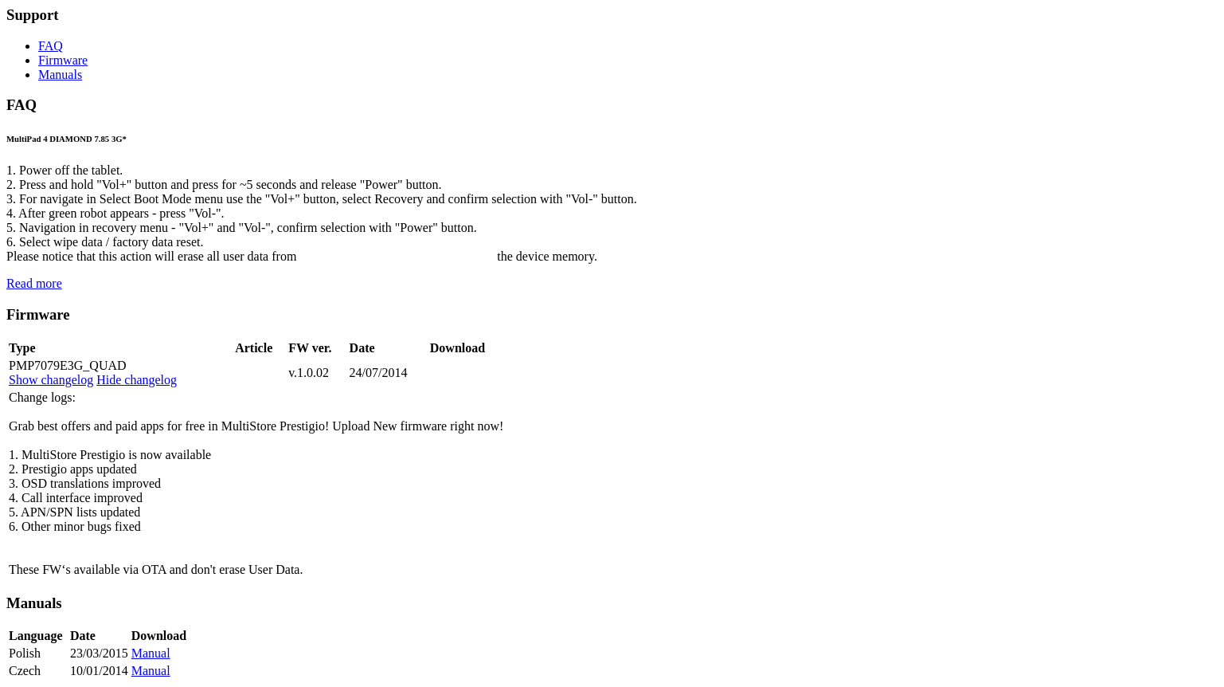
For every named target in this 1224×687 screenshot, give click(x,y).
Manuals (60, 74)
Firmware (63, 60)
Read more (34, 283)
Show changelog (51, 380)
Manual (150, 653)
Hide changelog (136, 380)
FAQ (50, 46)
